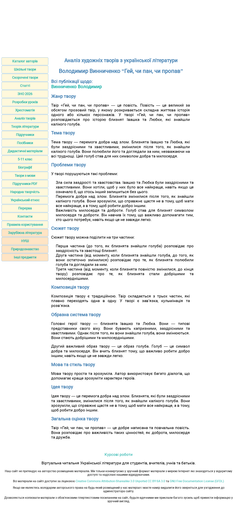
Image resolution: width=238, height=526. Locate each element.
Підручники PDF (24, 184)
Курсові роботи (118, 454)
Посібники (25, 143)
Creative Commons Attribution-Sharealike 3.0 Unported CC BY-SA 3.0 (120, 481)
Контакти (24, 216)
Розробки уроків (25, 102)
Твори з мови (25, 175)
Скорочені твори (25, 77)
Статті (25, 86)
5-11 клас (25, 159)
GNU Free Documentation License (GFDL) (197, 481)
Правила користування (25, 225)
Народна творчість (25, 192)
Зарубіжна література (25, 233)
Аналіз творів (25, 118)
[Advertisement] (119, 27)
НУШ (25, 241)
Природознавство (25, 249)
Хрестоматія (25, 110)
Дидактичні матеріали (25, 151)
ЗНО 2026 (24, 94)
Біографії (25, 167)
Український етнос (25, 200)
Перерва (25, 208)
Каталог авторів (25, 61)
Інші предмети (25, 257)
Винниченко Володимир (76, 86)
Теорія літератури (25, 126)
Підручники (25, 135)
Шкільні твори (25, 69)
